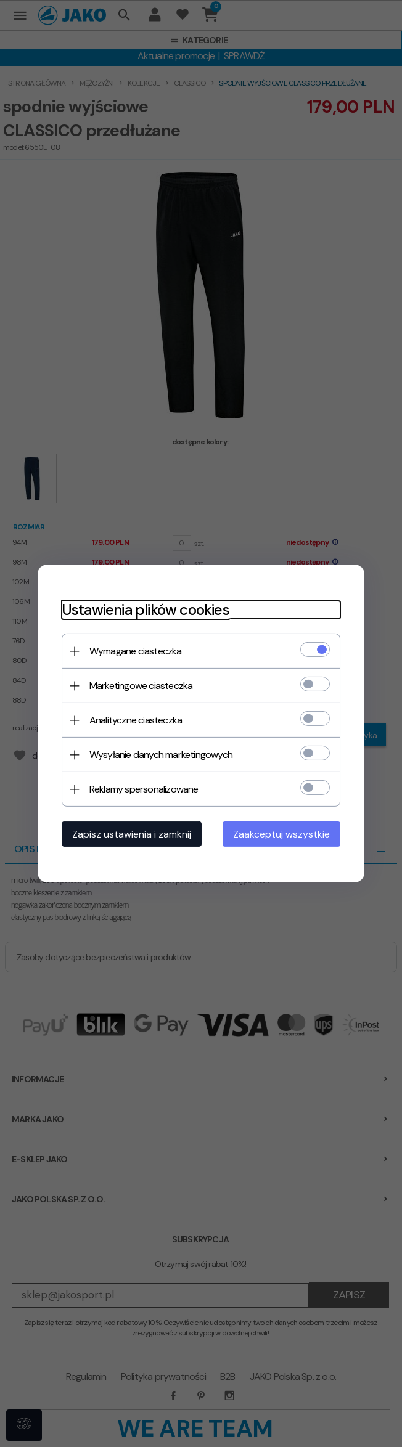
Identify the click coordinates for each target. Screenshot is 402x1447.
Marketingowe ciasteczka (139, 685)
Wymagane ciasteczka (133, 651)
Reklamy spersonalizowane (141, 789)
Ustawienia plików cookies (143, 610)
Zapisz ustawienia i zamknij (129, 834)
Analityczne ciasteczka (133, 720)
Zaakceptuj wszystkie (284, 834)
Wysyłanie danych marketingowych (158, 754)
